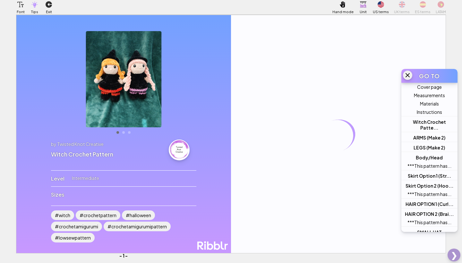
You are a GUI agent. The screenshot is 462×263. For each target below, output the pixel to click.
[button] (20, 4)
